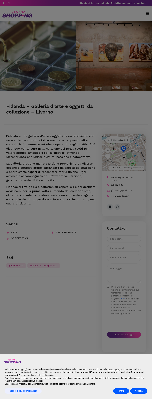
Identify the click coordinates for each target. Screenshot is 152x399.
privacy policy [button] (114, 369)
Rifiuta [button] (121, 391)
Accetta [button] (138, 391)
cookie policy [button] (48, 375)
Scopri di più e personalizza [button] (23, 391)
